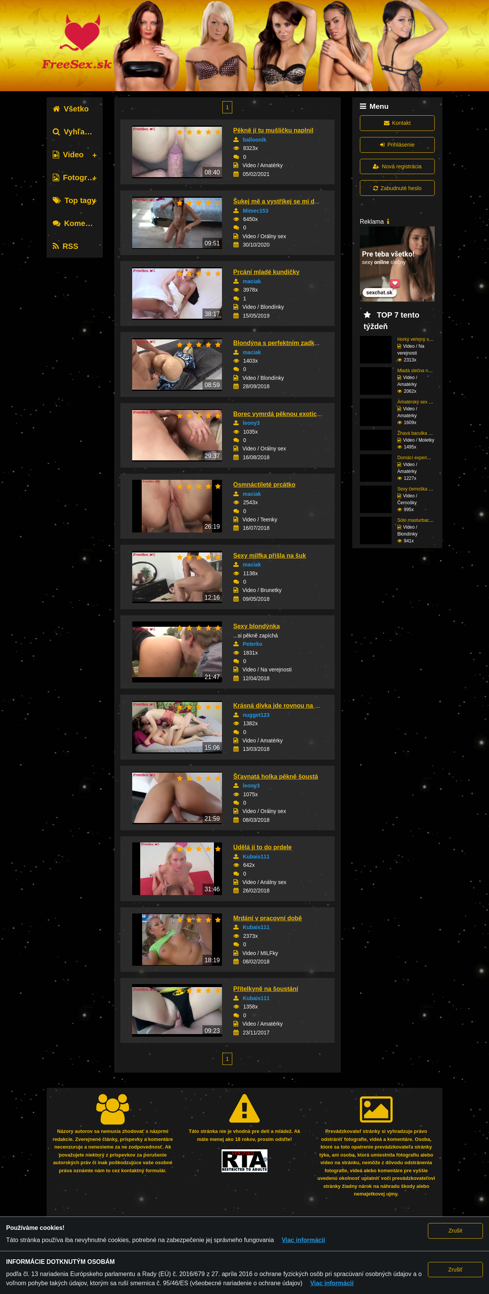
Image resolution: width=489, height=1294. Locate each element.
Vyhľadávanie (83, 131)
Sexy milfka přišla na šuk (269, 555)
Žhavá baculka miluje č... (422, 433)
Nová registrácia (397, 166)
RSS (65, 246)
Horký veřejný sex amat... (423, 339)
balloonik (254, 140)
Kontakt (397, 123)
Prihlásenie (397, 145)
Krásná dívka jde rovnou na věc (279, 705)
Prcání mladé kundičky (266, 272)
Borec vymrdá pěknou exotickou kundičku (294, 414)
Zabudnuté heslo (397, 188)
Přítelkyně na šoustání (265, 989)
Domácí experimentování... (424, 457)
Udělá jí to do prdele (262, 847)
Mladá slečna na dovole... (423, 370)
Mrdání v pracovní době (267, 918)
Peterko (252, 644)
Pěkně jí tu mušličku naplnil (273, 130)
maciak (252, 281)
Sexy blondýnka (256, 626)
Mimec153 (256, 211)
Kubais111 (256, 857)
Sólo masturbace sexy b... (423, 520)
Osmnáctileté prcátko (264, 484)
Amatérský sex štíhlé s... (422, 402)
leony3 (251, 423)
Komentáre (78, 223)
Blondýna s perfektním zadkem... (281, 343)
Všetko (71, 109)
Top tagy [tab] (74, 200)
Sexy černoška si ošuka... (423, 489)
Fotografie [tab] (76, 177)
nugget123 (256, 715)
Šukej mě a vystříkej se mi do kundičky (290, 201)
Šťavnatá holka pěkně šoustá (275, 776)
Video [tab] (68, 154)
